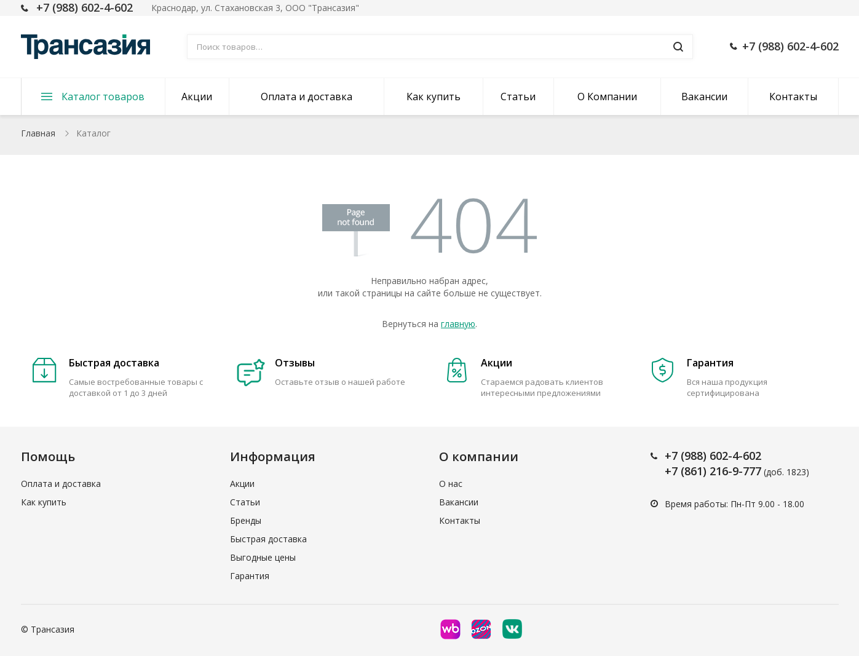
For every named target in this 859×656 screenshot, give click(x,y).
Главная (38, 133)
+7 (673, 455)
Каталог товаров (102, 96)
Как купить (433, 96)
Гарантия (249, 576)
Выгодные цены (263, 557)
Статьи (518, 96)
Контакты (793, 96)
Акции (196, 96)
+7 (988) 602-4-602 (84, 7)
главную (458, 324)
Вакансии (704, 96)
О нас (450, 483)
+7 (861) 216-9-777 (713, 471)
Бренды (245, 520)
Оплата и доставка (306, 96)
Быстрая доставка (268, 539)
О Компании (607, 96)
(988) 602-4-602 (721, 455)
